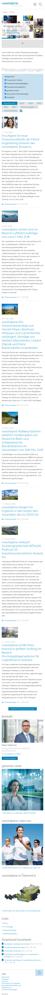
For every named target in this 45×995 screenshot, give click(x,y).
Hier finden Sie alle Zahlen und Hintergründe (21, 911)
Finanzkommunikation (15, 87)
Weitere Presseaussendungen (22, 709)
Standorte (5, 977)
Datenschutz (6, 987)
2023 (39, 103)
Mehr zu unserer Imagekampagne (12, 31)
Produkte (5, 979)
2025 (22, 103)
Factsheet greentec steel (20, 947)
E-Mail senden (10, 758)
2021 (14, 107)
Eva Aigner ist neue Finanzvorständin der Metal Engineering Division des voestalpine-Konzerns (20, 141)
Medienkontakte (10, 933)
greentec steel (12, 90)
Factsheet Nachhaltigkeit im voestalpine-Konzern (21, 955)
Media (12, 12)
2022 (6, 107)
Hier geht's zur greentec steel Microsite (19, 813)
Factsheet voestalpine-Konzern (22, 944)
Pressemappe (14, 204)
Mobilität (9, 97)
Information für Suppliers (11, 983)
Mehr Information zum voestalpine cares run (21, 868)
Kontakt (5, 981)
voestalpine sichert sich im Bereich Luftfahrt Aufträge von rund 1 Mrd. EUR (20, 233)
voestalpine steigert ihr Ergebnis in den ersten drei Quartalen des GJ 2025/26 (20, 510)
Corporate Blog (10, 111)
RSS (21, 110)
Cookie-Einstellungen (9, 990)
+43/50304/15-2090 (11, 754)
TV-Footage (8, 927)
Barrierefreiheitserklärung (11, 985)
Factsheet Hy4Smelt (18, 951)
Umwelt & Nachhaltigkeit (16, 83)
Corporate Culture (13, 80)
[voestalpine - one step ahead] (12, 4)
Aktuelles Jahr (9, 103)
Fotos (5, 923)
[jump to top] (39, 973)
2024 (30, 103)
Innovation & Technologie (16, 94)
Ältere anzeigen (28, 107)
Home (5, 12)
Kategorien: (10, 76)
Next (41, 27)
